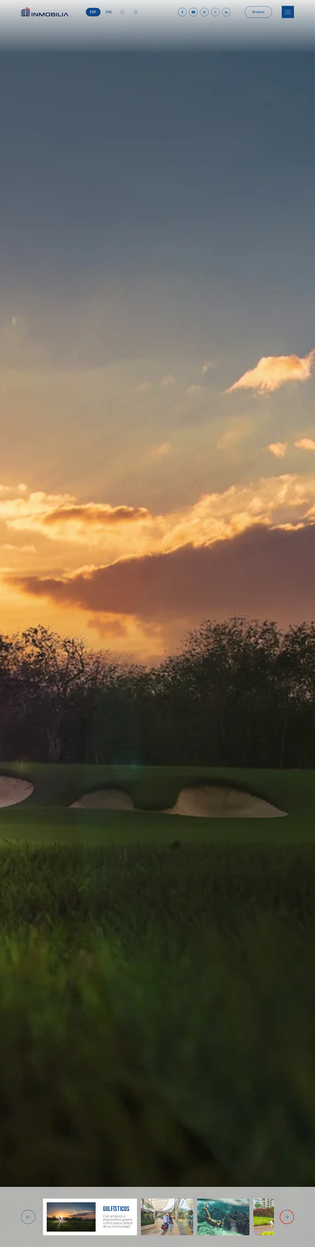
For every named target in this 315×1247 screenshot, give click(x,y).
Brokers (258, 12)
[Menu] (288, 12)
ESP (93, 12)
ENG (109, 12)
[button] (28, 1217)
